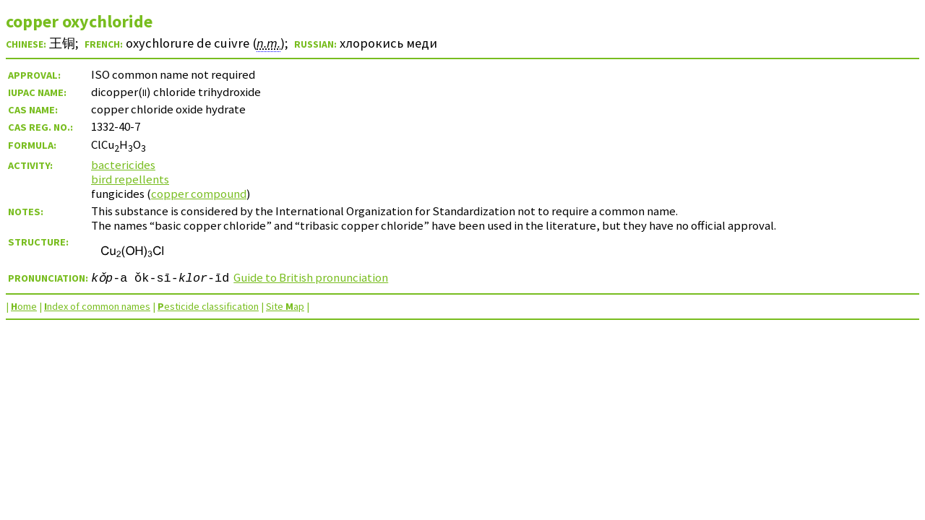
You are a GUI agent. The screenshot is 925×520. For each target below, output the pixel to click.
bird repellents (130, 179)
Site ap (285, 306)
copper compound (198, 194)
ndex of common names (97, 306)
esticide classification (208, 306)
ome (24, 306)
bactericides (123, 165)
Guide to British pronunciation (310, 277)
